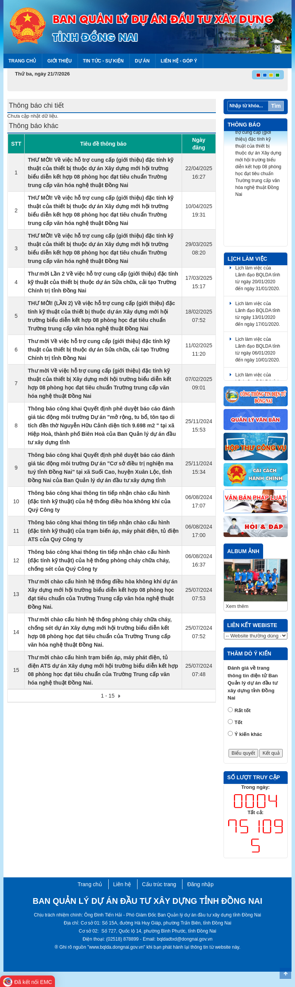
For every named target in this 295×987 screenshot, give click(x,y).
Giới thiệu (59, 61)
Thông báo (244, 125)
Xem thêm (237, 606)
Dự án (142, 61)
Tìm (276, 106)
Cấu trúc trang (159, 884)
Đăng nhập (200, 884)
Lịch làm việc (247, 259)
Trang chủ (22, 61)
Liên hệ (122, 884)
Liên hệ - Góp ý (179, 61)
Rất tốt (243, 710)
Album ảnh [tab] (243, 551)
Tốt (238, 722)
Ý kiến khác (248, 734)
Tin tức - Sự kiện (103, 61)
